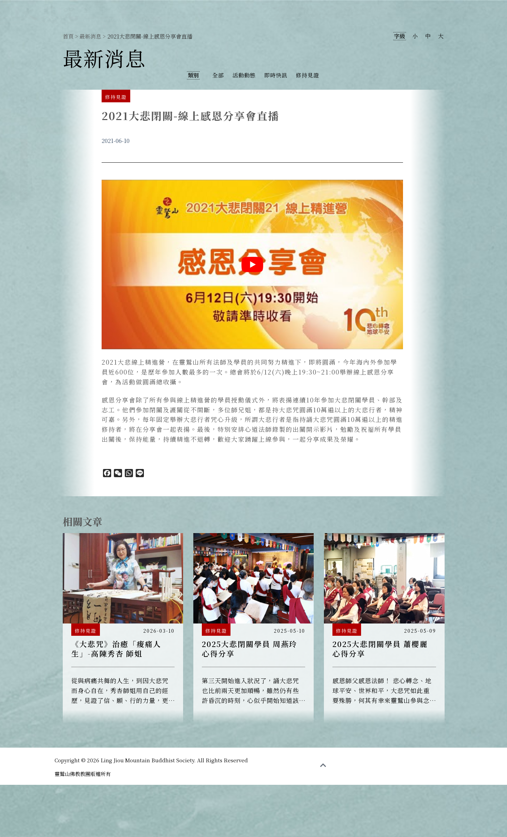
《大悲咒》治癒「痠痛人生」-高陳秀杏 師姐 (116, 648)
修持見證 (307, 75)
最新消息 (320, 8)
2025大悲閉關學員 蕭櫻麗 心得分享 (380, 648)
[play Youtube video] (252, 264)
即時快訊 (275, 75)
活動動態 (244, 75)
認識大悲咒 (367, 8)
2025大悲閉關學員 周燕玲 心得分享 (249, 648)
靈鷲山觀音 (230, 8)
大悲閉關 (460, 8)
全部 (218, 75)
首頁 (68, 36)
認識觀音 (277, 8)
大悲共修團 (417, 8)
